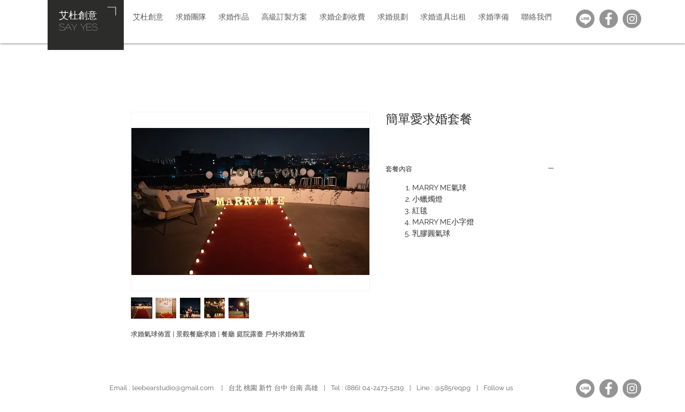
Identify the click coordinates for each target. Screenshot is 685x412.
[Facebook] (608, 19)
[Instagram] (632, 19)
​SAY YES (78, 26)
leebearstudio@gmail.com (173, 388)
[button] (392, 17)
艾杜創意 (78, 15)
